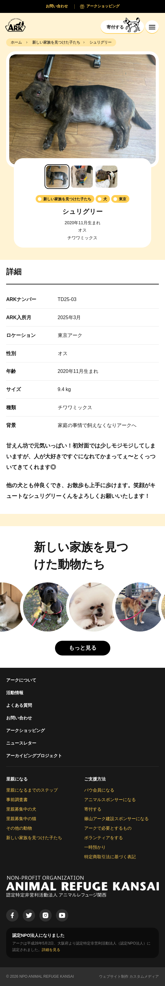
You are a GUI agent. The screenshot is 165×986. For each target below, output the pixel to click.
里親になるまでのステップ (32, 790)
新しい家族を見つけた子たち (34, 837)
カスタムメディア (144, 976)
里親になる (17, 779)
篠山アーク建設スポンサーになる (116, 818)
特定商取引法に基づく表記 (110, 856)
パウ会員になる (99, 790)
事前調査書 (17, 799)
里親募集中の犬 (21, 809)
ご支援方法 (95, 779)
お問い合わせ (19, 717)
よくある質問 (19, 705)
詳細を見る (51, 950)
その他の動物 (19, 828)
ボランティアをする (103, 837)
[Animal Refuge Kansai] (17, 25)
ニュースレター (21, 743)
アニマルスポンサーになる (110, 799)
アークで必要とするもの (108, 828)
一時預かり (95, 847)
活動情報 (14, 692)
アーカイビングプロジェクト (34, 755)
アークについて (21, 680)
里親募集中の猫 (21, 818)
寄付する (92, 809)
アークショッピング (25, 730)
